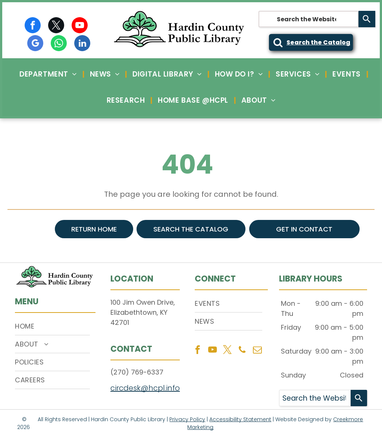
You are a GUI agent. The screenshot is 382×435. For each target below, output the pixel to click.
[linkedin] (82, 44)
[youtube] (80, 26)
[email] (257, 350)
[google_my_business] (35, 44)
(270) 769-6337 (136, 372)
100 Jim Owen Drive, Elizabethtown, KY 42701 (142, 312)
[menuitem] (49, 74)
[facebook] (33, 26)
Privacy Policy (187, 419)
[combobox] (308, 19)
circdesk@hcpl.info (145, 388)
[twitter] (56, 26)
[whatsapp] (59, 44)
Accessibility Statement (240, 419)
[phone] (242, 350)
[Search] (366, 19)
